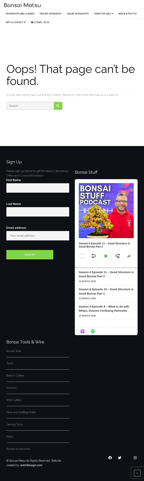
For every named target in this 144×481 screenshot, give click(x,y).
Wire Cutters (14, 399)
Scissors (11, 387)
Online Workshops (78, 13)
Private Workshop (51, 13)
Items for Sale (103, 13)
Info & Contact (16, 21)
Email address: (16, 227)
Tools (9, 363)
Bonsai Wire (13, 351)
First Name (13, 180)
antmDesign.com (31, 465)
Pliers (9, 436)
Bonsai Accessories (18, 448)
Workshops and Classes (20, 13)
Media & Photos (127, 13)
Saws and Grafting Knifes (21, 412)
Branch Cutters (15, 375)
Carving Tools (14, 424)
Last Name (13, 203)
